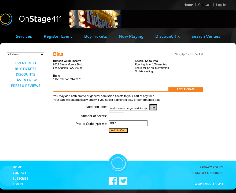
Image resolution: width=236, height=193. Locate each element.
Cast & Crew (25, 79)
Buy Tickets (95, 36)
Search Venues (205, 36)
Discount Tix (167, 36)
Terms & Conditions (207, 172)
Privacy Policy (211, 167)
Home (188, 4)
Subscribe (20, 178)
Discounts (25, 74)
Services (24, 36)
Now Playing (131, 36)
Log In (221, 4)
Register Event (58, 36)
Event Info (25, 63)
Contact (204, 4)
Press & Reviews (25, 85)
